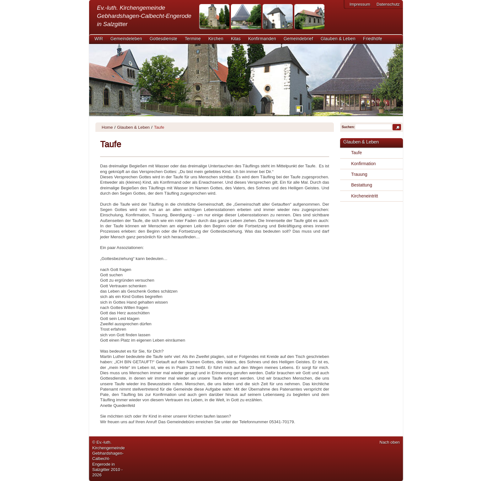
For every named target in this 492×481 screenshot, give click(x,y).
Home (107, 127)
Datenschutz (388, 4)
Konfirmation (363, 163)
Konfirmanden (262, 39)
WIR (98, 39)
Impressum (360, 4)
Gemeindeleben (126, 39)
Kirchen (215, 39)
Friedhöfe (372, 39)
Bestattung (361, 184)
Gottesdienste (163, 39)
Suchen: (348, 127)
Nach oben (390, 442)
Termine (193, 39)
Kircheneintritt (364, 195)
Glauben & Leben (338, 39)
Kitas (236, 39)
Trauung (359, 174)
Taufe (356, 152)
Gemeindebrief (298, 39)
